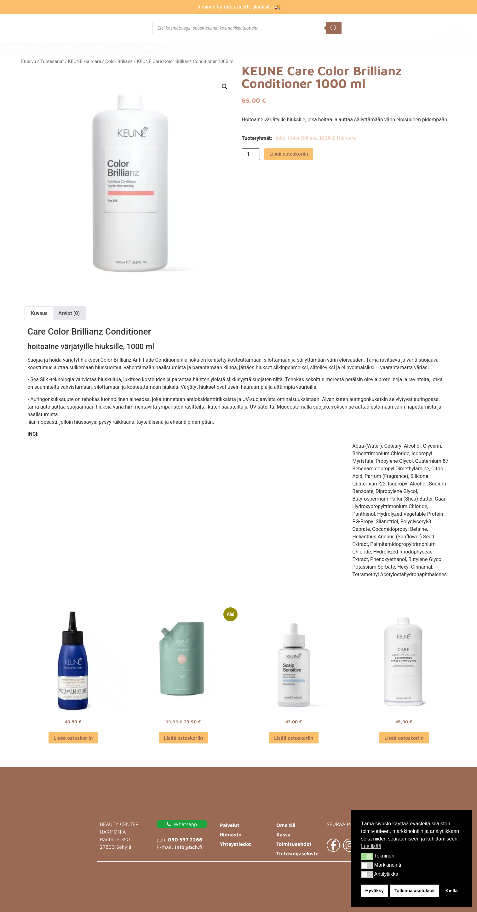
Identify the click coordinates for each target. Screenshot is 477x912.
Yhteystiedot (235, 844)
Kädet (155, 48)
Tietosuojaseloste (297, 853)
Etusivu (28, 61)
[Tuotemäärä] (251, 154)
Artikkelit (325, 48)
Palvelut (229, 825)
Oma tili (286, 825)
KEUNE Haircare (84, 61)
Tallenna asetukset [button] (414, 890)
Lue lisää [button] (371, 846)
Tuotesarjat (23, 48)
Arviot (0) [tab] (69, 313)
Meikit (184, 48)
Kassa (283, 834)
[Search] (334, 28)
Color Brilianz (119, 61)
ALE (301, 48)
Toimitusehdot (294, 844)
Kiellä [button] (451, 890)
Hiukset (95, 48)
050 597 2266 (185, 839)
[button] (367, 856)
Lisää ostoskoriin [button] (73, 738)
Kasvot (63, 48)
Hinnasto (230, 834)
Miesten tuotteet (263, 48)
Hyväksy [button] (374, 890)
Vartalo (216, 48)
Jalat (127, 48)
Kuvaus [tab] (39, 313)
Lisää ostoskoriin (288, 154)
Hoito (279, 138)
